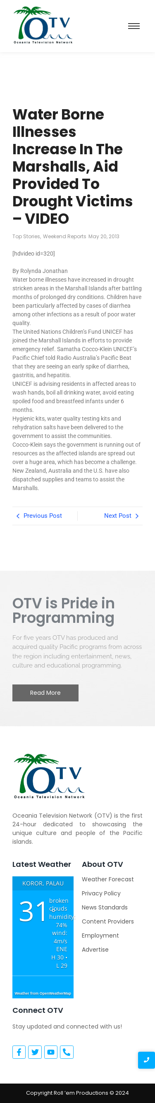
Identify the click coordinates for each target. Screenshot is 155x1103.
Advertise (95, 949)
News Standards (105, 907)
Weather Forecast (108, 879)
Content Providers (108, 921)
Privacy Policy (101, 893)
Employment (100, 935)
